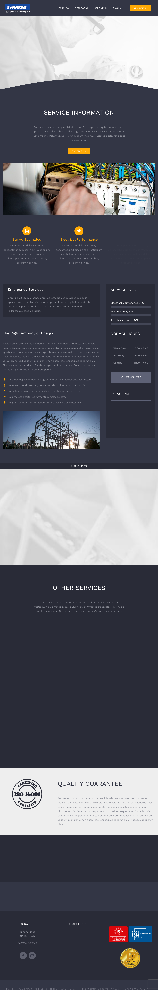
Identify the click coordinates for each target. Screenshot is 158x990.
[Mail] (32, 955)
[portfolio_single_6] (79, 163)
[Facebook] (23, 955)
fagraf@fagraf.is (27, 942)
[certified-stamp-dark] (27, 780)
